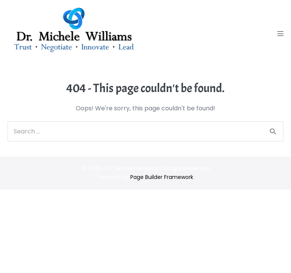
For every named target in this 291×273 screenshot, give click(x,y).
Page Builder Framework (161, 177)
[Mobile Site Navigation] (280, 33)
